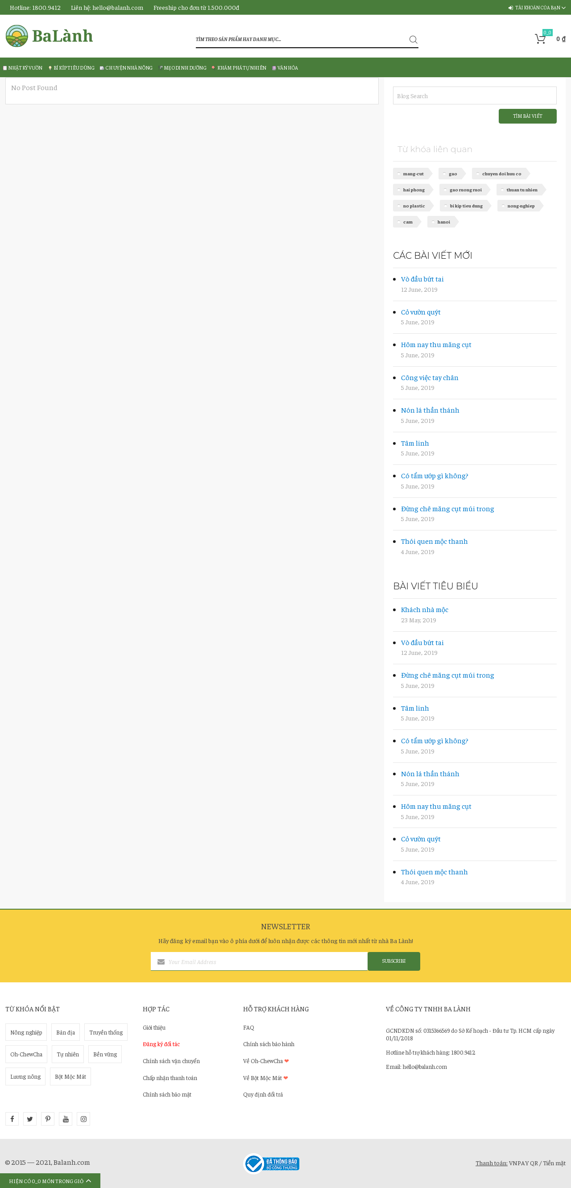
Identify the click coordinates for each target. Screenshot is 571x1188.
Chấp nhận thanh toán (170, 1077)
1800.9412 (46, 7)
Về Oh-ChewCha (266, 1060)
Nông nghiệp (26, 1032)
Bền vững (105, 1054)
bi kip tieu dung (466, 205)
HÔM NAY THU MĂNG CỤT (436, 343)
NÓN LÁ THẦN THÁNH (430, 409)
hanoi (444, 221)
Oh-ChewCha (26, 1054)
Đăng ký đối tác (161, 1043)
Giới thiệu (154, 1027)
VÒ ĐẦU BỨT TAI (422, 278)
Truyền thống (106, 1032)
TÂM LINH (415, 442)
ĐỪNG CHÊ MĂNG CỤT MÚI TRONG (447, 508)
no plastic (414, 205)
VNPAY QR (523, 1163)
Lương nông (25, 1076)
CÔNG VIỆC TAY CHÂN (430, 377)
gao (453, 173)
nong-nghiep (521, 205)
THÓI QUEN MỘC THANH (434, 540)
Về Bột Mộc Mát (265, 1077)
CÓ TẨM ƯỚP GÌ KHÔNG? (434, 475)
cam (408, 221)
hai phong (414, 189)
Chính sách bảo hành (268, 1043)
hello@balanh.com (117, 7)
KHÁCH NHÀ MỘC (424, 608)
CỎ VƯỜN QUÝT (421, 311)
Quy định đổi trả (263, 1094)
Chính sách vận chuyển (171, 1060)
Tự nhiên (68, 1054)
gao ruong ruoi (466, 189)
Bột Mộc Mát (70, 1076)
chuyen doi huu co (501, 173)
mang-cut (413, 173)
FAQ (248, 1027)
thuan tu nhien (522, 189)
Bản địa (65, 1032)
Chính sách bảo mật (167, 1094)
